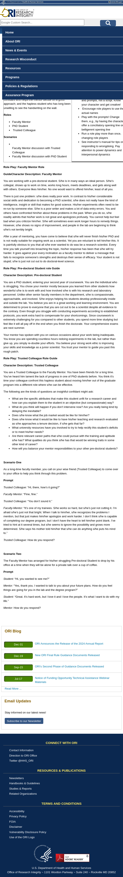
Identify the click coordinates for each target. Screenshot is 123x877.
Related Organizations (23, 793)
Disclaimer (15, 826)
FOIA (12, 821)
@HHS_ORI (25, 760)
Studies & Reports (20, 788)
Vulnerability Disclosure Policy (27, 832)
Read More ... (13, 688)
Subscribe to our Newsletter (24, 721)
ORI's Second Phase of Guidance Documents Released (69, 666)
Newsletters (16, 778)
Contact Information (21, 750)
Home (9, 32)
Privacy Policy (18, 816)
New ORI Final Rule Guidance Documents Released (67, 655)
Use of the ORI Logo (22, 837)
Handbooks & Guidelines (24, 783)
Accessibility (16, 811)
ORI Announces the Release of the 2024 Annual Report (69, 643)
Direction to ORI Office (23, 755)
